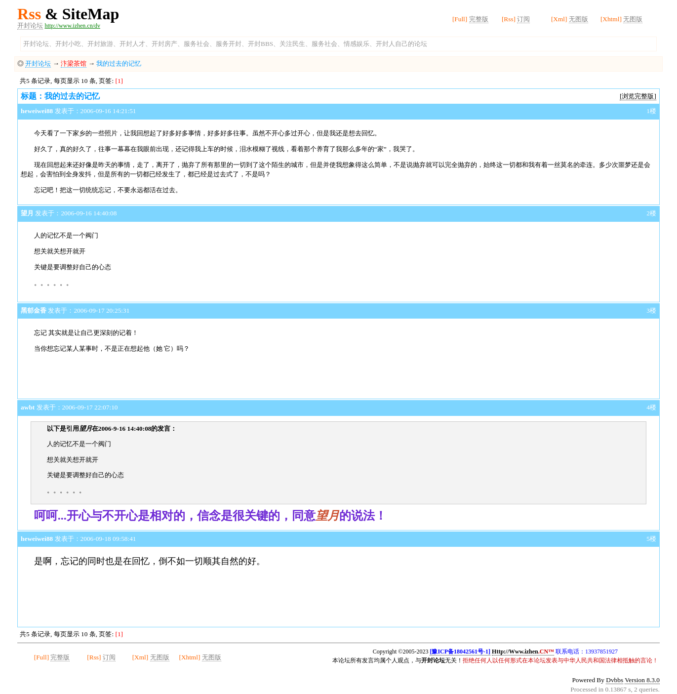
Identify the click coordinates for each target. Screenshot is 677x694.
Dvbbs (614, 680)
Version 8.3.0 (642, 680)
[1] (119, 80)
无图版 (578, 19)
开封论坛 (30, 25)
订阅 (523, 19)
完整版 (478, 19)
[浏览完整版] (638, 96)
